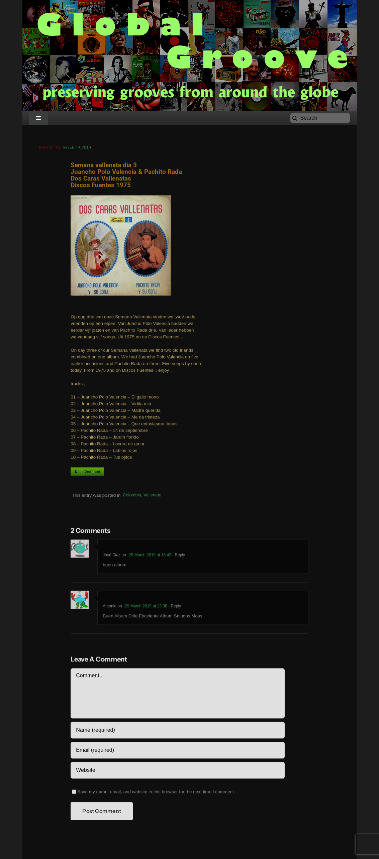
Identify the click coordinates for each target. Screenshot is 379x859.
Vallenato (152, 496)
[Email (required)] (177, 751)
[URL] (177, 771)
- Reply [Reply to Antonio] (174, 607)
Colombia (132, 496)
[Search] (320, 118)
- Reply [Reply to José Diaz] (178, 556)
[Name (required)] (177, 731)
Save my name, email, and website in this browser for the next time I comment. (156, 792)
